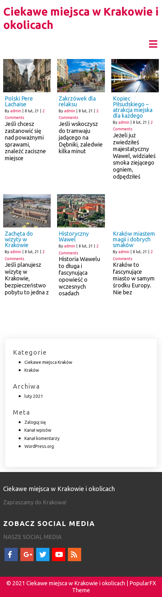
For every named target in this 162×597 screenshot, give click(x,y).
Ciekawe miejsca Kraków (48, 362)
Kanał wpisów (37, 430)
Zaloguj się (35, 422)
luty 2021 (33, 396)
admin (15, 111)
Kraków (31, 370)
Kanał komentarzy (42, 438)
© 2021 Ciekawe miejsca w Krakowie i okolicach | (67, 583)
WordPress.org (39, 446)
